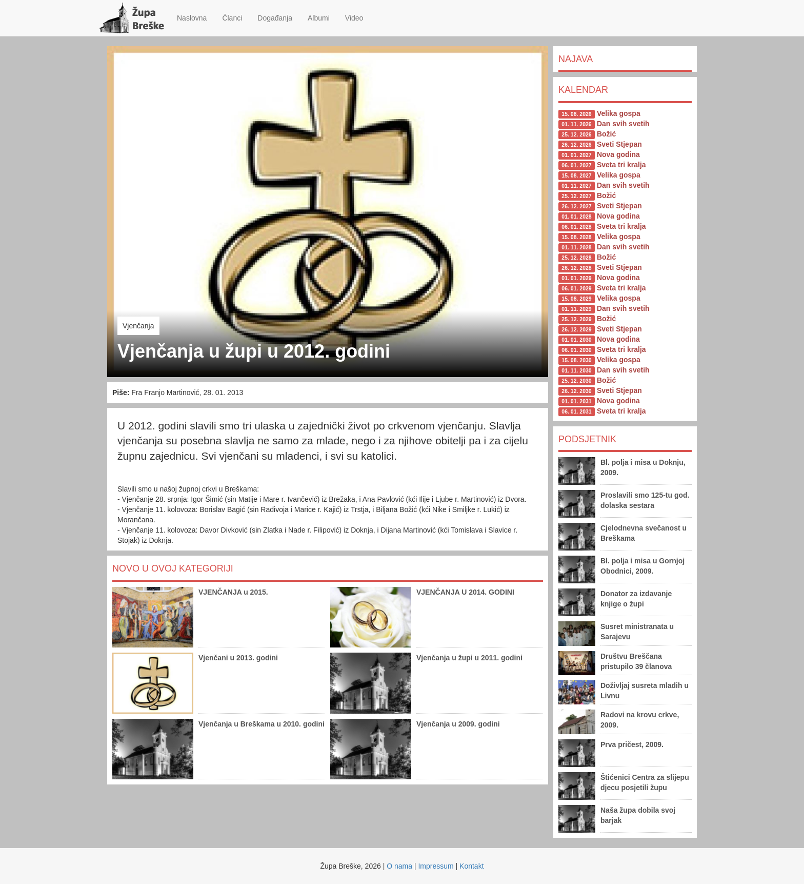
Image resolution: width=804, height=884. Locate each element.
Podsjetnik (587, 439)
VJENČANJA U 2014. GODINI (465, 592)
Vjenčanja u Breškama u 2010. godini (261, 724)
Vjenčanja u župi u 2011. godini (469, 658)
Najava (575, 59)
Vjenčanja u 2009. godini (458, 724)
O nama (399, 866)
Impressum (435, 866)
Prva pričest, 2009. (632, 744)
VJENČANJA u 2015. (233, 592)
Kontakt (471, 866)
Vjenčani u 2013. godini (238, 658)
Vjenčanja (138, 326)
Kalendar (583, 90)
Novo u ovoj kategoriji (172, 568)
